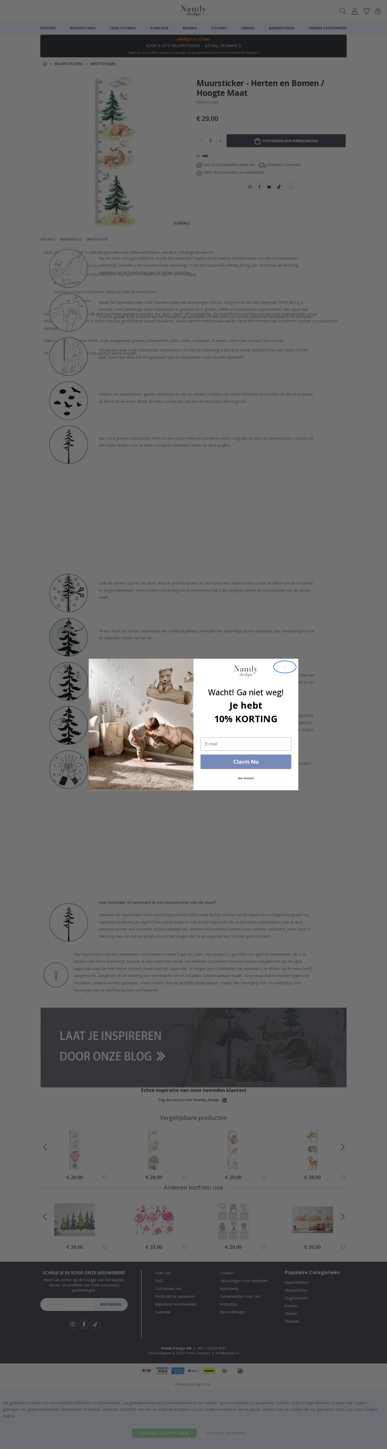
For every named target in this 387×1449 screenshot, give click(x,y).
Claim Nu (246, 761)
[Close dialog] (285, 667)
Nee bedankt (246, 778)
